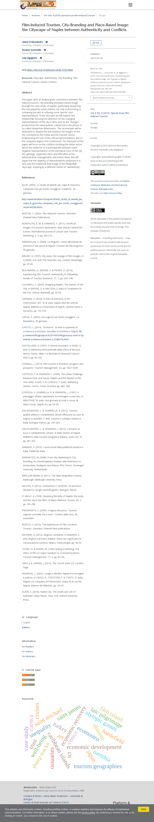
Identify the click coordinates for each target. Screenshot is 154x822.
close (143, 809)
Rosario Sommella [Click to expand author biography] (34, 49)
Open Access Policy (112, 193)
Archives (36, 15)
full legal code (105, 189)
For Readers (28, 646)
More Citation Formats (103, 97)
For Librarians (28, 656)
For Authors (27, 651)
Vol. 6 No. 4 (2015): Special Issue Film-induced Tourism (69, 15)
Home (25, 15)
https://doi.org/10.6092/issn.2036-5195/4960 (50, 69)
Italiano (26, 627)
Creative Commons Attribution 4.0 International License (110, 185)
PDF (97, 42)
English (26, 622)
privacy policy (88, 812)
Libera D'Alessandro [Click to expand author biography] (35, 41)
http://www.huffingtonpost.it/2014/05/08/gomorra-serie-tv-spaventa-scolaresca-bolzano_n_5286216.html (53, 335)
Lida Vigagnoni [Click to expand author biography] (32, 57)
